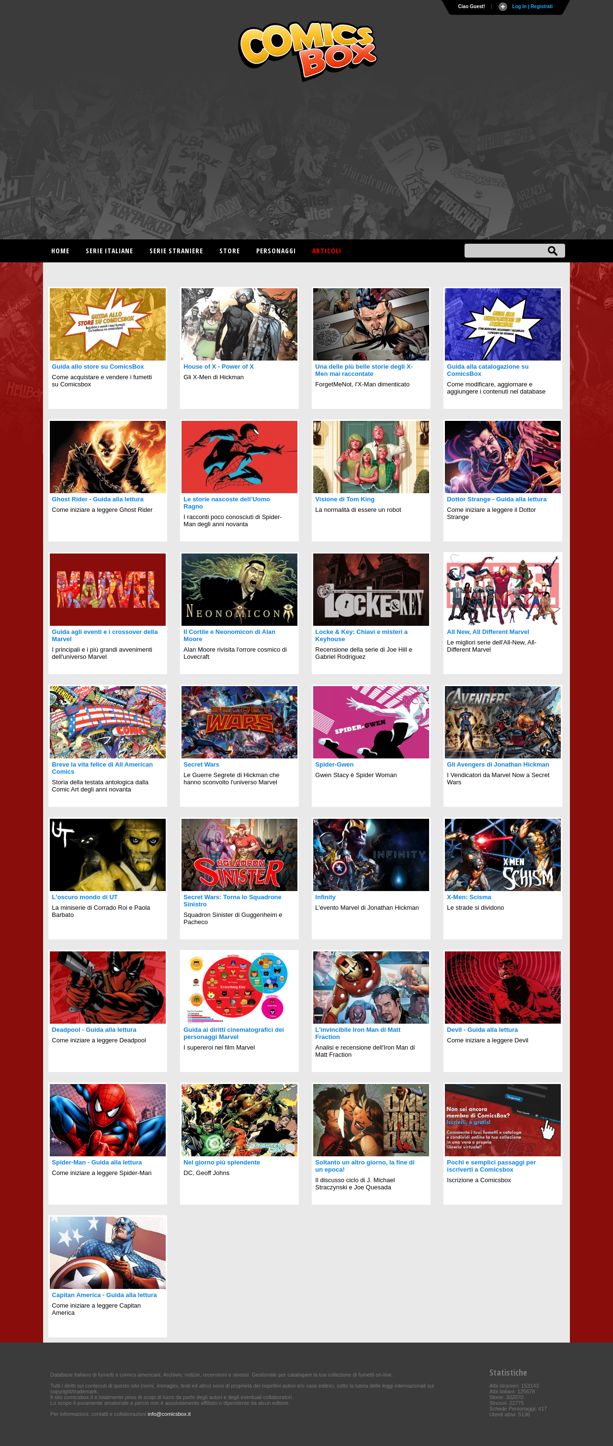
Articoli (326, 250)
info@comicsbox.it (169, 1414)
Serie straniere (176, 250)
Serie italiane (109, 250)
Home (60, 250)
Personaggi (276, 250)
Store (229, 250)
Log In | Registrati (532, 6)
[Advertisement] (306, 163)
